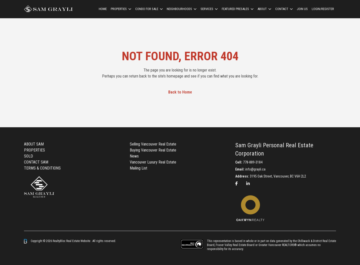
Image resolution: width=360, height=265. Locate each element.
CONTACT (281, 9)
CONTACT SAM (36, 162)
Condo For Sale (146, 9)
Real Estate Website (78, 241)
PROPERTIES (34, 150)
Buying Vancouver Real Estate (153, 150)
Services (206, 9)
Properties (119, 9)
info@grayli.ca (255, 169)
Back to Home (180, 92)
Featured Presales (235, 9)
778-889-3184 (252, 162)
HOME (103, 9)
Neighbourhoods (179, 9)
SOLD (28, 156)
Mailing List (138, 168)
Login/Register (323, 9)
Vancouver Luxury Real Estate (153, 162)
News (134, 156)
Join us (302, 9)
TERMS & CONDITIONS (42, 168)
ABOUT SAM (34, 144)
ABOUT (262, 9)
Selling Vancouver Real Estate (153, 144)
